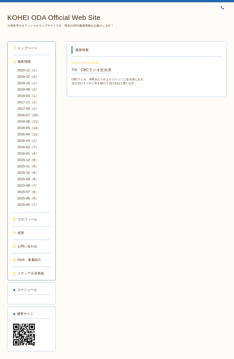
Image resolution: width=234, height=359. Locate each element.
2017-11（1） (27, 102)
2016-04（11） (28, 134)
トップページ (25, 48)
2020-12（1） (27, 70)
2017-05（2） (27, 108)
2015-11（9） (27, 166)
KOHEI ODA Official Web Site (54, 17)
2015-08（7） (27, 185)
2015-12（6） (27, 160)
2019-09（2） (27, 89)
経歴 (18, 233)
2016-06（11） (28, 121)
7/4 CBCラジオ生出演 (92, 70)
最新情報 (22, 61)
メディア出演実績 (28, 273)
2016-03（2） (27, 140)
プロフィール (25, 219)
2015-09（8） (27, 179)
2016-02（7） (27, 147)
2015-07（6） (27, 192)
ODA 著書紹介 (27, 260)
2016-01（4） (27, 153)
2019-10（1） (27, 83)
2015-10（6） (27, 172)
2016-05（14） (28, 128)
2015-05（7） (27, 204)
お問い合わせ (25, 246)
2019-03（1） (27, 96)
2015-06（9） (27, 198)
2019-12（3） (27, 76)
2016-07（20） (28, 115)
